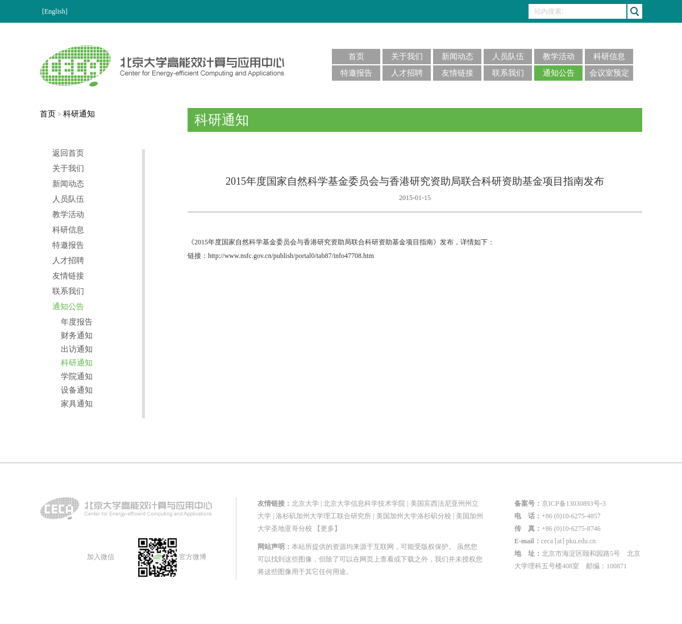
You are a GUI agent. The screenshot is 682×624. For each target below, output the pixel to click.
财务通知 (77, 336)
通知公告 (559, 73)
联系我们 (508, 73)
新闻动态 (457, 56)
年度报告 (77, 322)
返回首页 (68, 153)
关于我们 (407, 56)
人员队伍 (508, 56)
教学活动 (559, 56)
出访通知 (77, 349)
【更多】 (327, 529)
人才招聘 (407, 73)
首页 (356, 56)
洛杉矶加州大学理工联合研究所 (323, 516)
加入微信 (99, 557)
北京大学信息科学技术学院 (364, 503)
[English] (55, 11)
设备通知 (77, 390)
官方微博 (172, 557)
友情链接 (457, 73)
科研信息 (609, 56)
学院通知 (77, 377)
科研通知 (79, 114)
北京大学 (305, 503)
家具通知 (77, 404)
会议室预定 (609, 73)
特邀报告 (356, 73)
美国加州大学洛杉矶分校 (413, 516)
